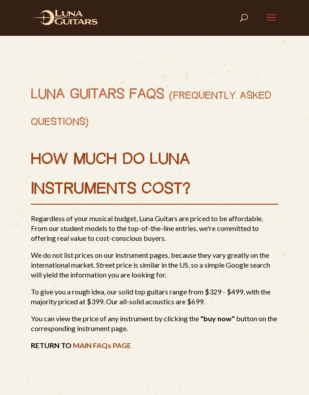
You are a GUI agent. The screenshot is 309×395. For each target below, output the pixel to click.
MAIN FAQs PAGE (102, 345)
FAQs (146, 94)
